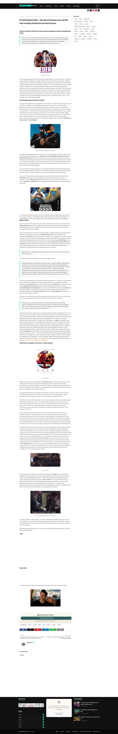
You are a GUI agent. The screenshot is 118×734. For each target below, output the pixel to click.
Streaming (77, 39)
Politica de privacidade (85, 731)
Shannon (33, 643)
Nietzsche (92, 31)
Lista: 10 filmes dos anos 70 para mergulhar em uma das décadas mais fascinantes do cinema (89, 703)
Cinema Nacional (78, 21)
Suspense (83, 39)
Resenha (89, 34)
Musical (81, 31)
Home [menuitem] (41, 6)
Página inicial (22, 16)
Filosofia (93, 26)
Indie (44, 625)
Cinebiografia (29, 16)
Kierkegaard (86, 29)
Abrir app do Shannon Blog (46, 618)
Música (48, 625)
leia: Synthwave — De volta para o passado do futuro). (35, 340)
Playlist (54, 625)
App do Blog (75, 731)
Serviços (68, 731)
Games (76, 29)
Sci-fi (76, 36)
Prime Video (82, 34)
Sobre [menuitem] (56, 6)
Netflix (86, 31)
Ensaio (34, 625)
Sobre (56, 731)
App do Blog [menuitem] (76, 6)
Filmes (39, 625)
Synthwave (89, 39)
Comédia (86, 21)
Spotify (59, 625)
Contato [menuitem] (62, 6)
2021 (31, 722)
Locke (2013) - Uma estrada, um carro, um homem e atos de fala (90, 718)
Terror (95, 39)
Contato (62, 731)
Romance (95, 34)
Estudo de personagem (80, 26)
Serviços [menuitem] (69, 6)
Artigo (80, 19)
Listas (92, 29)
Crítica (91, 21)
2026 (31, 715)
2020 (31, 725)
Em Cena (81, 24)
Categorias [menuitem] (48, 6)
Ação (76, 19)
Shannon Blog (30, 731)
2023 (31, 717)
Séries (80, 36)
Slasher (85, 36)
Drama (29, 625)
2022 (31, 720)
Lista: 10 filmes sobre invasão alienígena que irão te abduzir (89, 710)
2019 (31, 727)
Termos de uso (96, 731)
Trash (76, 41)
